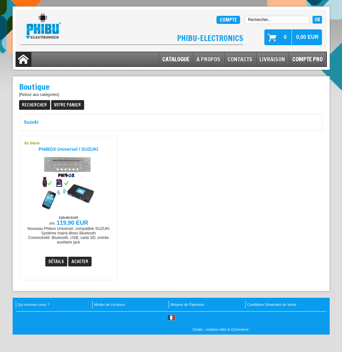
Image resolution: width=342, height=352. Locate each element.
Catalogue (175, 59)
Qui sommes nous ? (34, 304)
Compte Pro (307, 59)
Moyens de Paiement (187, 304)
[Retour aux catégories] (39, 94)
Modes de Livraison (109, 304)
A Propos (208, 59)
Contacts (239, 59)
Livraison (272, 59)
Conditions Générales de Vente (271, 304)
